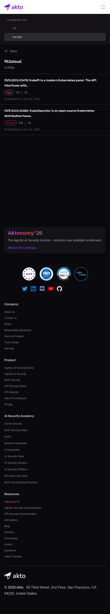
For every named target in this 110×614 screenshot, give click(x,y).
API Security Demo (15, 386)
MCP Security (12, 380)
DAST (7, 436)
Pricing (8, 404)
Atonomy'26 (25, 233)
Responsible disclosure (17, 330)
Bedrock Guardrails (15, 443)
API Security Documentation (20, 514)
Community (11, 538)
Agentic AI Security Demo (19, 367)
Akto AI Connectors (15, 398)
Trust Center (11, 342)
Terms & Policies (14, 336)
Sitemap (9, 348)
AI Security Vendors (15, 462)
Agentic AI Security (15, 373)
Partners (9, 532)
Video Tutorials (12, 556)
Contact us (10, 318)
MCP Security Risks (15, 430)
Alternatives (11, 520)
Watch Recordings (22, 248)
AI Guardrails (12, 449)
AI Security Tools (14, 456)
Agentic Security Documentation (22, 507)
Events (8, 544)
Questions (10, 550)
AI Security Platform (15, 469)
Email (7, 324)
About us (9, 312)
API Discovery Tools (15, 475)
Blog (7, 526)
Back (13, 51)
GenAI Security (13, 423)
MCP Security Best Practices (21, 482)
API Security (11, 392)
